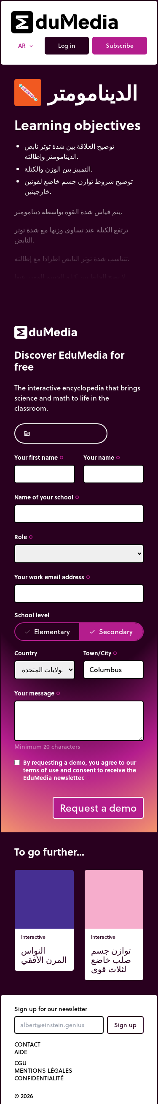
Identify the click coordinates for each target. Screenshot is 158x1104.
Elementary (47, 631)
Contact (27, 1044)
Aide (20, 1052)
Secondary (111, 631)
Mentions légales (43, 1070)
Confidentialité (39, 1078)
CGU (20, 1063)
